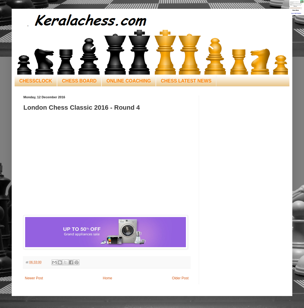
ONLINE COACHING (128, 80)
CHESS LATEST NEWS (186, 80)
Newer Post (34, 278)
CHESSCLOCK (35, 80)
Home (107, 278)
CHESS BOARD (79, 80)
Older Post (180, 278)
